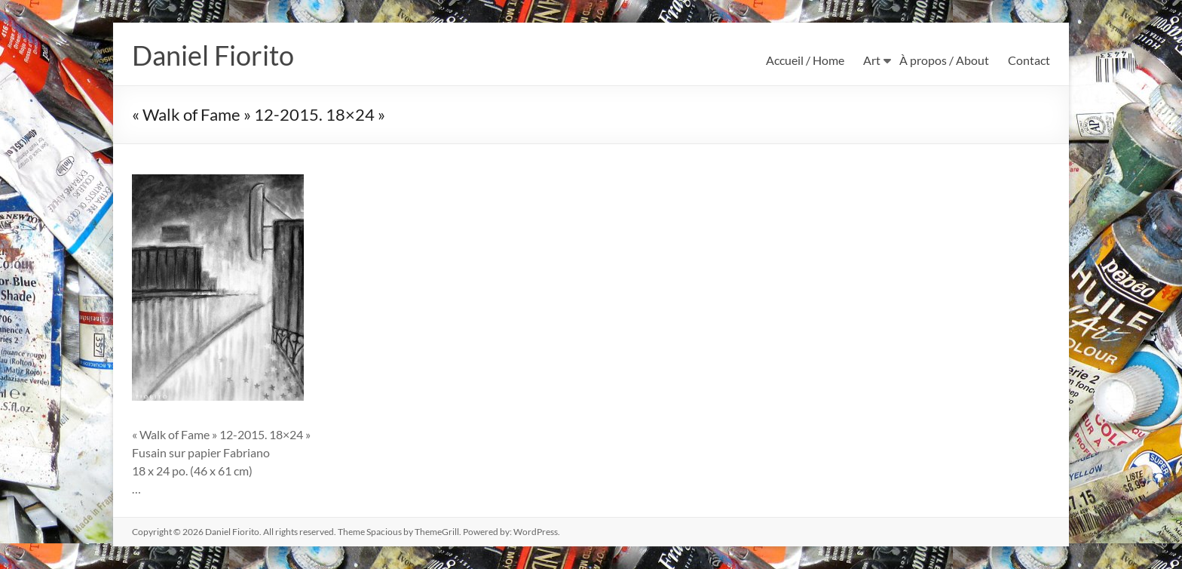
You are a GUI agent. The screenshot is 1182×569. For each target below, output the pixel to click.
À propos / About (944, 60)
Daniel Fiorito (213, 55)
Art (871, 60)
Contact (1029, 60)
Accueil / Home (805, 60)
